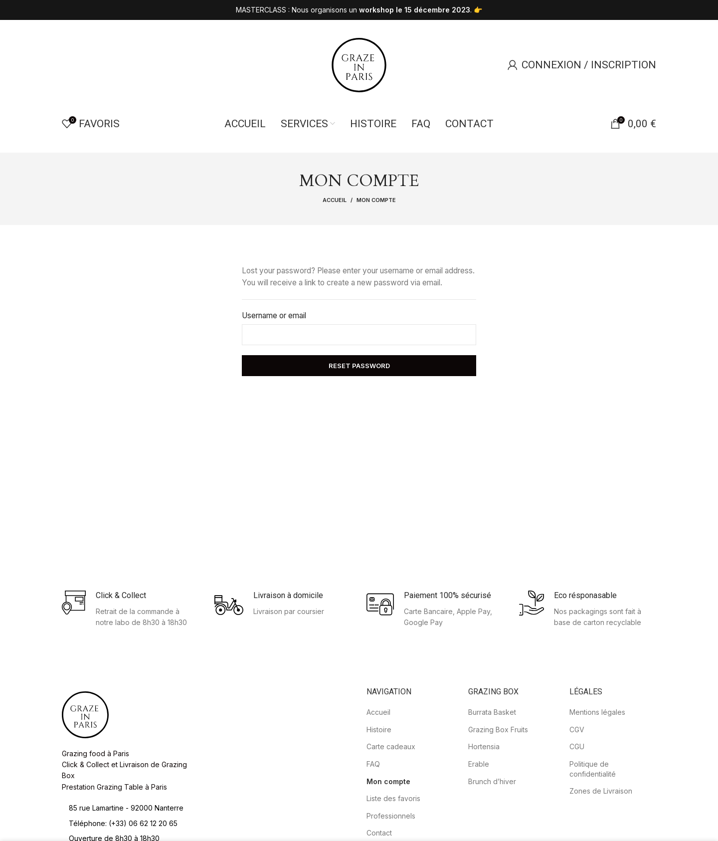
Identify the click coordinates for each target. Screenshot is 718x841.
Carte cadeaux (390, 791)
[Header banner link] (359, 10)
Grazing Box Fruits (498, 774)
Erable (478, 809)
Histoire (378, 774)
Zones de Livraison (600, 836)
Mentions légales (597, 757)
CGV (576, 774)
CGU (576, 791)
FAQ (373, 809)
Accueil (335, 244)
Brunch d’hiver (492, 826)
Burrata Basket (492, 757)
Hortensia (484, 791)
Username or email (274, 360)
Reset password (359, 411)
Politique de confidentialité (592, 814)
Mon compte (388, 826)
